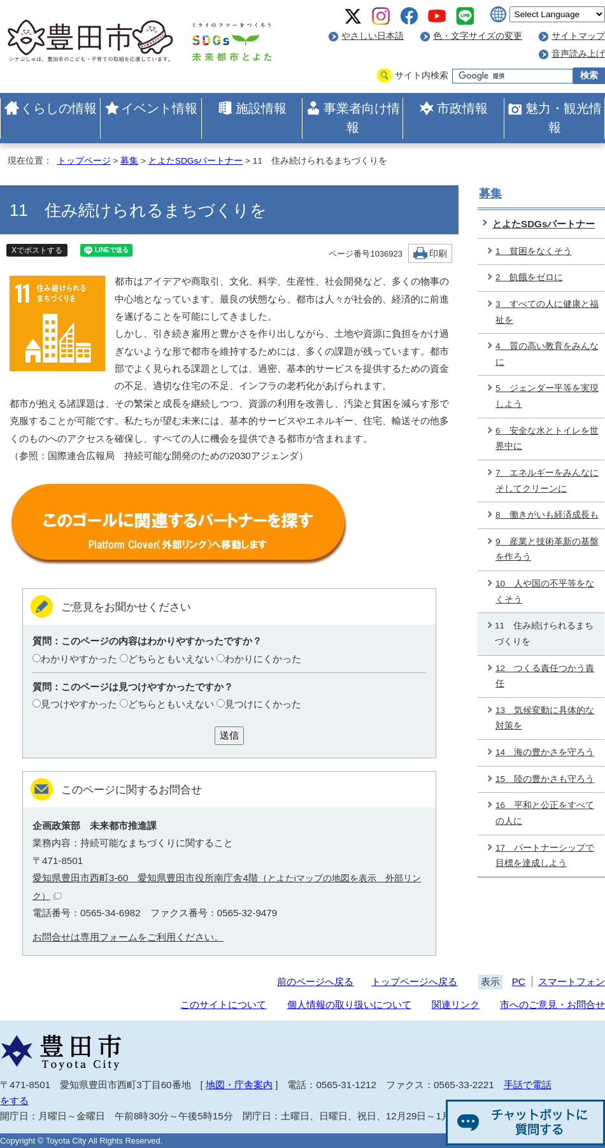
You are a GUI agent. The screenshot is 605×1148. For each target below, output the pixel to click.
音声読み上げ (578, 54)
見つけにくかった (263, 703)
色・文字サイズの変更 (477, 36)
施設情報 (261, 108)
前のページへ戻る (315, 981)
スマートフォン (571, 981)
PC (518, 981)
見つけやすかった (79, 703)
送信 (229, 735)
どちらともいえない (171, 658)
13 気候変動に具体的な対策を (544, 718)
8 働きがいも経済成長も (547, 515)
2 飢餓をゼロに (529, 277)
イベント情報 (159, 108)
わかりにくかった (263, 658)
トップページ (84, 161)
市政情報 (462, 108)
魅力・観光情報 (563, 117)
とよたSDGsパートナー (195, 161)
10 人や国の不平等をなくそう (544, 591)
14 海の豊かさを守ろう (544, 752)
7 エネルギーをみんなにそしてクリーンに (547, 480)
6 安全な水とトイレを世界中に (547, 438)
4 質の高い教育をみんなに (547, 354)
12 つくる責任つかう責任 (544, 676)
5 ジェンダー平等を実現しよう (547, 396)
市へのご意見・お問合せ (552, 1004)
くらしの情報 (58, 108)
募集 (129, 161)
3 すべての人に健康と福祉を (547, 312)
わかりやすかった (79, 658)
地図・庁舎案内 (239, 1084)
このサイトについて (223, 1004)
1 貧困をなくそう (533, 251)
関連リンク (456, 1004)
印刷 (438, 254)
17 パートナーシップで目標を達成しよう (544, 855)
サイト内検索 (421, 75)
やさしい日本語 (372, 36)
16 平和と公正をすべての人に (544, 813)
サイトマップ (578, 36)
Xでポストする (36, 250)
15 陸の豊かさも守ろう (544, 779)
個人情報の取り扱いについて (349, 1004)
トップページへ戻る (414, 981)
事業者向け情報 (362, 117)
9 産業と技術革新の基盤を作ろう (547, 549)
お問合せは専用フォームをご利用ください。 (128, 937)
